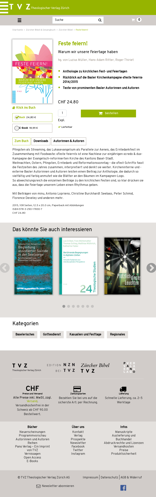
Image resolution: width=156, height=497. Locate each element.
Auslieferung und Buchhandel (123, 437)
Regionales (117, 335)
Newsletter (78, 443)
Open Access (32, 458)
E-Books (32, 461)
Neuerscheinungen (32, 432)
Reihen (32, 443)
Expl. (61, 120)
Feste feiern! (82, 29)
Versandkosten (124, 447)
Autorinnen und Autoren (32, 439)
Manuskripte (123, 432)
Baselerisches (24, 335)
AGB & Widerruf (131, 478)
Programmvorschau (32, 436)
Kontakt (78, 432)
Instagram (78, 454)
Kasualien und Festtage (85, 335)
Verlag (78, 436)
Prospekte (78, 439)
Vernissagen (32, 454)
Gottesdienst (52, 335)
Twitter (78, 450)
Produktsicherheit (123, 454)
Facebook (78, 447)
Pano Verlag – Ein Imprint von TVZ (32, 448)
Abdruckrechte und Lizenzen (124, 443)
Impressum (90, 478)
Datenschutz (109, 478)
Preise (123, 450)
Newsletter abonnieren (55, 486)
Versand (32, 401)
